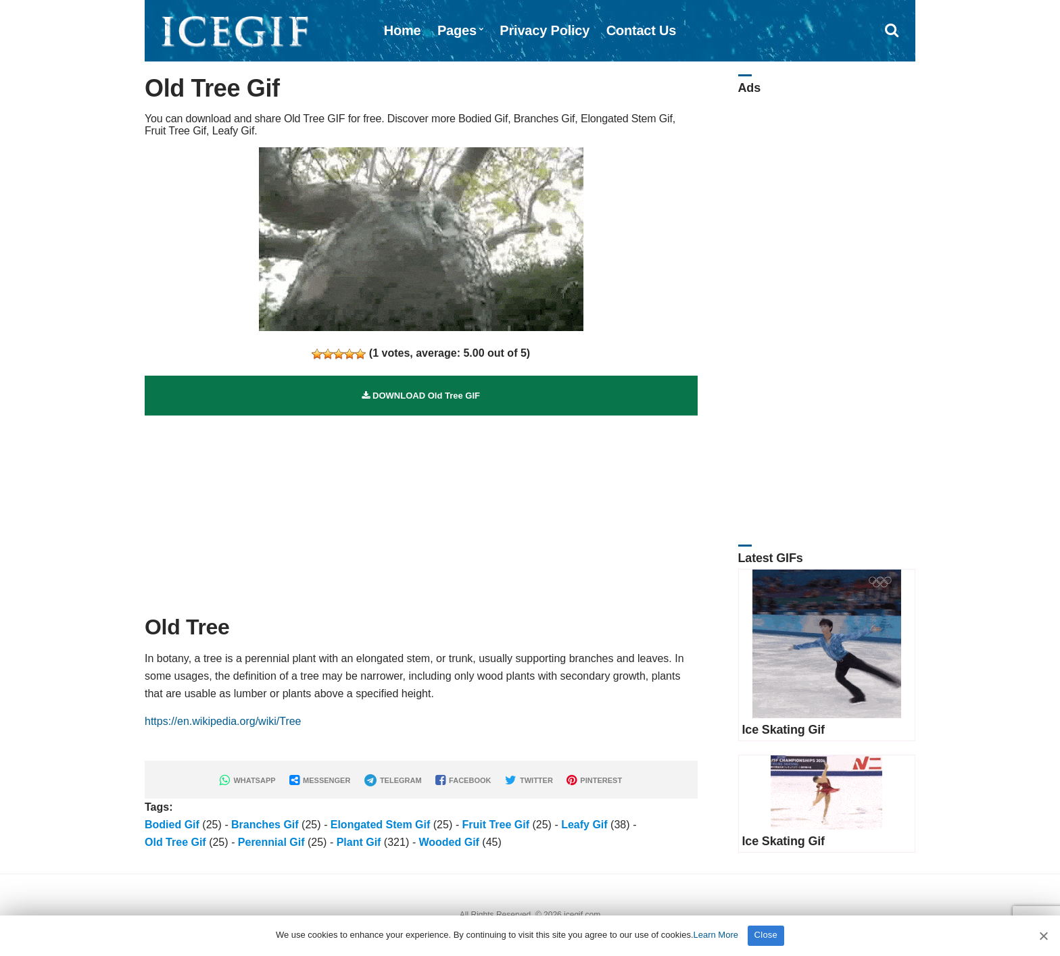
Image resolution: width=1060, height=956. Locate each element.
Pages (457, 30)
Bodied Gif (172, 824)
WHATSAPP (247, 780)
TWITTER (529, 780)
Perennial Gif (271, 842)
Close (766, 935)
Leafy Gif (584, 824)
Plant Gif (359, 842)
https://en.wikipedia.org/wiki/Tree (223, 721)
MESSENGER (319, 780)
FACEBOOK (463, 780)
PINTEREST (594, 780)
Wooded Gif (448, 842)
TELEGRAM (393, 780)
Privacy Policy (544, 30)
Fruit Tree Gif (495, 824)
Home (402, 30)
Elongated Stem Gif (381, 824)
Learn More (716, 935)
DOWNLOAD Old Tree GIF (421, 396)
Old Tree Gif (175, 842)
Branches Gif (265, 824)
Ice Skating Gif (783, 729)
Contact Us (641, 30)
